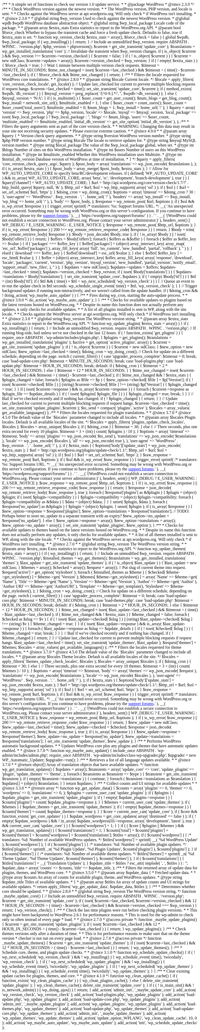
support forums (55, 215)
